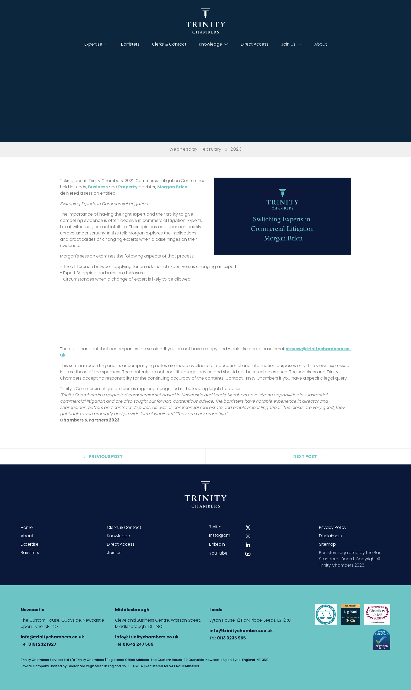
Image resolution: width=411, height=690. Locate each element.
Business (98, 187)
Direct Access (254, 44)
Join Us (291, 44)
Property (128, 187)
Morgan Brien (172, 187)
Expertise (96, 44)
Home (27, 527)
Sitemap (327, 544)
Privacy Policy (333, 527)
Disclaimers (330, 536)
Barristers (130, 44)
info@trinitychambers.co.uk (52, 637)
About (320, 44)
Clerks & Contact (169, 44)
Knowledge (213, 44)
